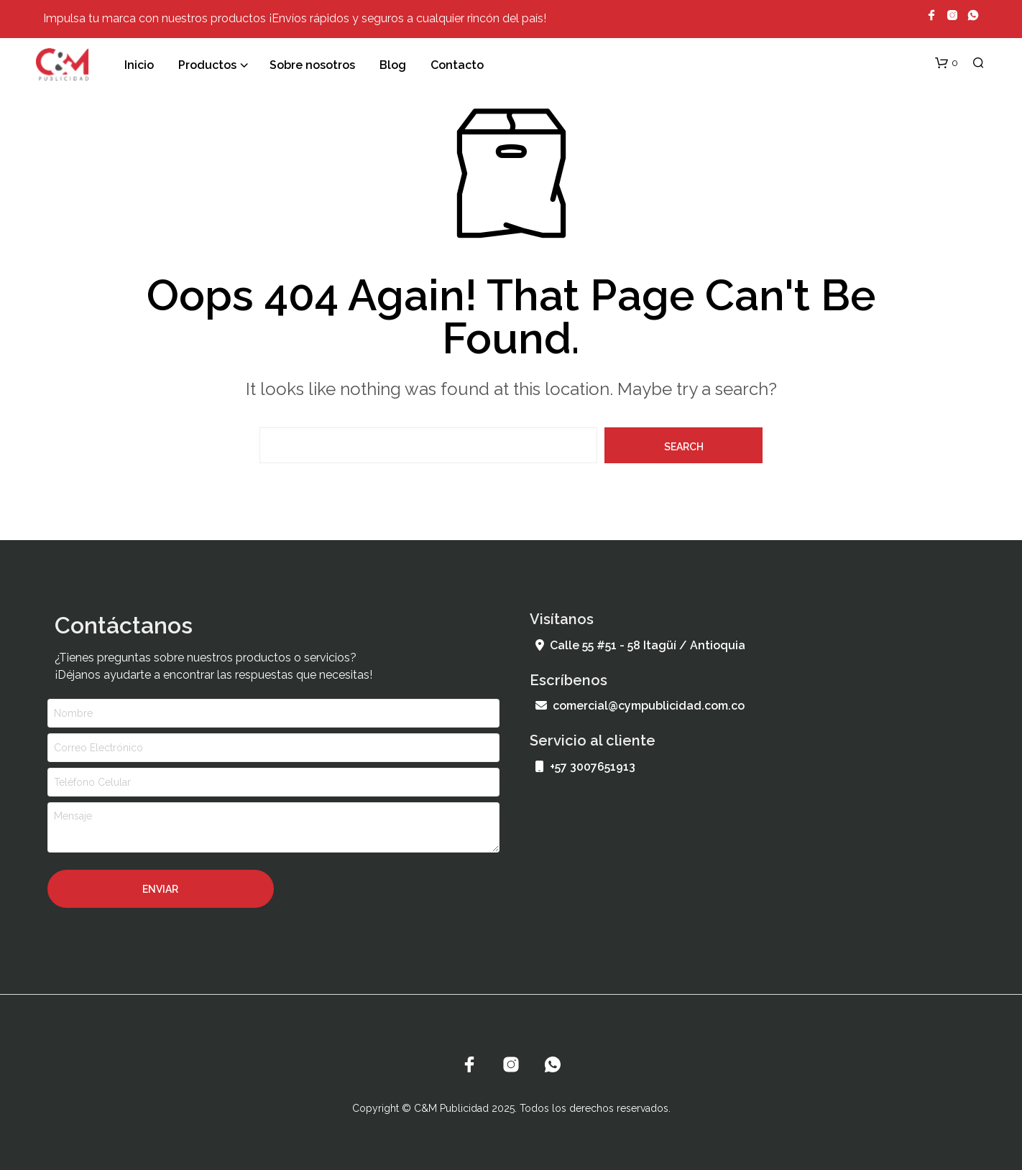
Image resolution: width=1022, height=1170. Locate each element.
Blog (392, 65)
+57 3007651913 (585, 767)
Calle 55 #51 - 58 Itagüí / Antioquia (640, 645)
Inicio (139, 65)
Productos (207, 65)
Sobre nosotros (312, 65)
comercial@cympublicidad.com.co (640, 705)
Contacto (457, 65)
